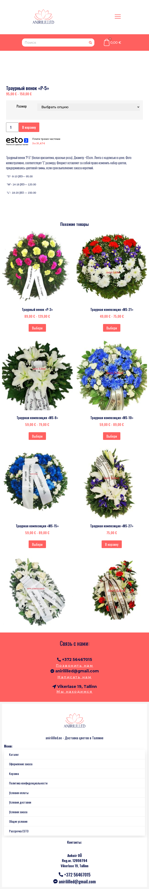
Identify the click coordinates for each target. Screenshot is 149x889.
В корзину (29, 127)
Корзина (14, 773)
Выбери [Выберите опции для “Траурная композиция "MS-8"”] (37, 436)
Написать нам (74, 677)
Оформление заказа (20, 764)
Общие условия (18, 821)
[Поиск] (90, 42)
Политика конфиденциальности (28, 783)
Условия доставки (20, 802)
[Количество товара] (12, 127)
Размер (22, 106)
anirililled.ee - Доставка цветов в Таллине (74, 737)
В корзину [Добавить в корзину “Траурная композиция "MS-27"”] (111, 544)
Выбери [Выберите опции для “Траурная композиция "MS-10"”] (111, 436)
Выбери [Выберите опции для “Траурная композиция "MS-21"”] (111, 327)
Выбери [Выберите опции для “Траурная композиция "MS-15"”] (37, 544)
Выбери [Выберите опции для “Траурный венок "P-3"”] (37, 327)
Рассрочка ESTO (18, 831)
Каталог (14, 754)
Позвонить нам (74, 666)
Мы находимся (74, 692)
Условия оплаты (18, 792)
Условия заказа (18, 812)
